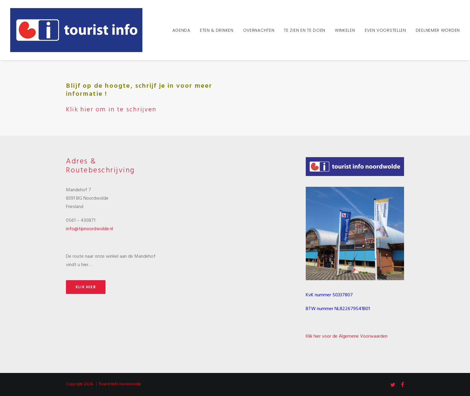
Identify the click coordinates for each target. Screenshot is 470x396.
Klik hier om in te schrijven (111, 109)
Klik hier (86, 286)
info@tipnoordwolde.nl (89, 229)
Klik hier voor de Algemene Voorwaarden (347, 336)
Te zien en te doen (304, 30)
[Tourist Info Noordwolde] (76, 30)
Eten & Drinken (217, 30)
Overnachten (259, 30)
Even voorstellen (385, 30)
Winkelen (345, 30)
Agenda (181, 30)
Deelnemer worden (438, 30)
